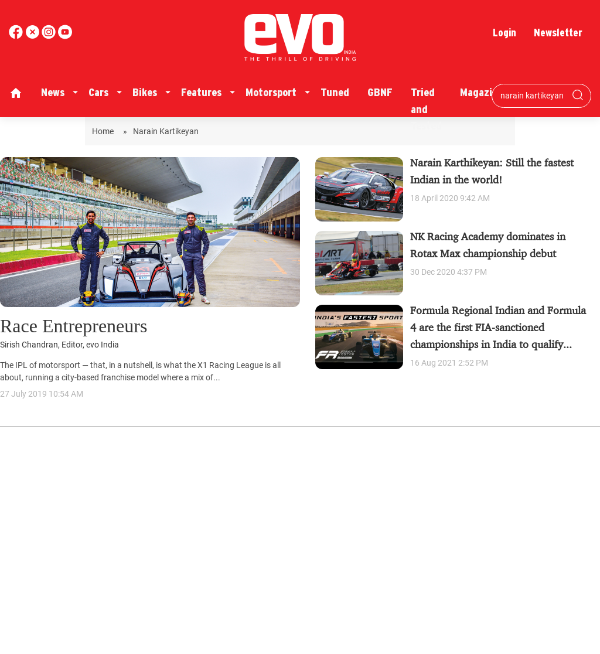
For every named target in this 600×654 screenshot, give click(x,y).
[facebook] (17, 36)
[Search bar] (532, 95)
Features (201, 92)
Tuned (335, 92)
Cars (98, 92)
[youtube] (50, 36)
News (52, 92)
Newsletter (558, 32)
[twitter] (33, 36)
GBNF (380, 92)
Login (504, 32)
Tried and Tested (426, 109)
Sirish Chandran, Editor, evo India (59, 345)
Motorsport (271, 92)
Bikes (144, 92)
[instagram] (65, 36)
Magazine (481, 92)
